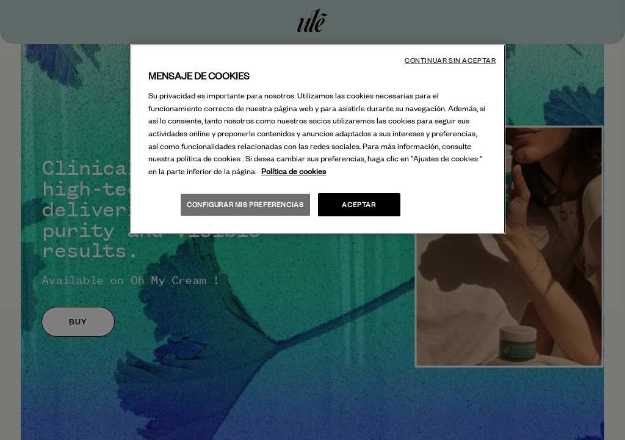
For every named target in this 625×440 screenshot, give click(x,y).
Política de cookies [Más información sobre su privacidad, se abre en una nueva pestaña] (293, 171)
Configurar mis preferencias (245, 204)
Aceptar (358, 204)
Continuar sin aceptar (450, 60)
